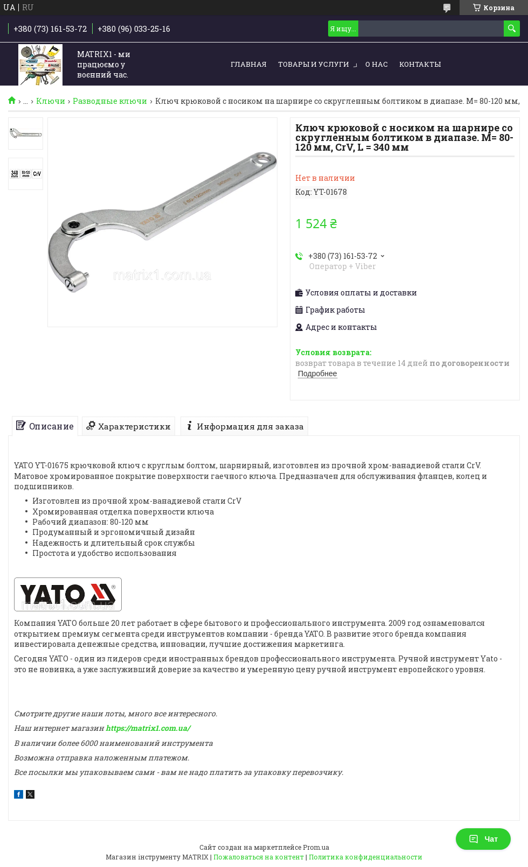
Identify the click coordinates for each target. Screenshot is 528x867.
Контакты (420, 64)
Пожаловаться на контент (258, 856)
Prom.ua (316, 847)
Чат (483, 839)
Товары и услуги (313, 64)
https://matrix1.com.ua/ (148, 728)
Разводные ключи (110, 101)
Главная (249, 64)
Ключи (50, 101)
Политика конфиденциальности (365, 856)
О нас (376, 64)
